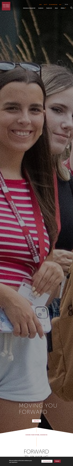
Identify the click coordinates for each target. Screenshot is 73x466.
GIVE (60, 4)
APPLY (40, 4)
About (56, 8)
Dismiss (57, 461)
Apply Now (36, 421)
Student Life (49, 8)
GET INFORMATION (53, 4)
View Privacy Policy (47, 461)
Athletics (63, 8)
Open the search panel (71, 8)
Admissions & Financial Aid (29, 8)
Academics (40, 8)
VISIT (45, 4)
